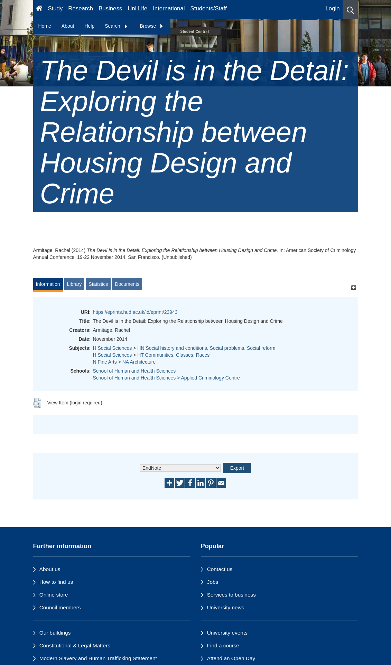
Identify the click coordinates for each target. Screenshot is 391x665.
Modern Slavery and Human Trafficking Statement (98, 658)
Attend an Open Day (231, 658)
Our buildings (55, 633)
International (169, 8)
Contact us (220, 569)
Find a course (223, 645)
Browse (152, 26)
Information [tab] (48, 284)
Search (116, 26)
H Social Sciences (112, 348)
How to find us (56, 582)
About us (49, 569)
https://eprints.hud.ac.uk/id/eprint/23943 (135, 312)
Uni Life (137, 8)
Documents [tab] (127, 284)
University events (227, 633)
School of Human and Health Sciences (134, 371)
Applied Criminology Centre (210, 378)
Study (55, 8)
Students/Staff (208, 8)
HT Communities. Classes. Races (173, 355)
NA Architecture (139, 362)
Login (332, 8)
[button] (350, 9)
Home (44, 26)
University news (225, 607)
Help (89, 26)
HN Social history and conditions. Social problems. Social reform (206, 348)
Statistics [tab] (98, 284)
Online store (53, 595)
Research (80, 8)
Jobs (212, 582)
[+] (353, 287)
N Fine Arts (105, 362)
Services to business (231, 595)
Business (110, 8)
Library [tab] (74, 284)
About (68, 26)
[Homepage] (39, 9)
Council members (60, 607)
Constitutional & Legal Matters (74, 645)
